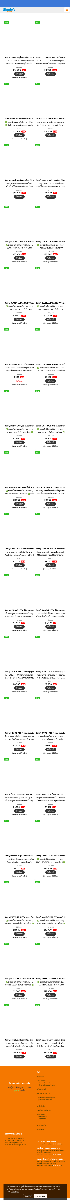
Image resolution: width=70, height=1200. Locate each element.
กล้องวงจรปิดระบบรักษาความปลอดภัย (49, 1083)
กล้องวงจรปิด (42, 1081)
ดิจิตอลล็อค (41, 1114)
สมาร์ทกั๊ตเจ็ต (41, 1106)
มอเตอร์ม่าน (40, 1129)
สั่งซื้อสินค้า (19, 74)
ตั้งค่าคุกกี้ (28, 1196)
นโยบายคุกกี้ (15, 1192)
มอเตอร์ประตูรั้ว (41, 1125)
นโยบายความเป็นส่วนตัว (53, 1189)
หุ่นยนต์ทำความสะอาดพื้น (45, 1100)
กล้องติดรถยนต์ (41, 1089)
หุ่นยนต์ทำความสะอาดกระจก (46, 1098)
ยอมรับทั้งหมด (40, 1196)
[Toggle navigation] (67, 9)
